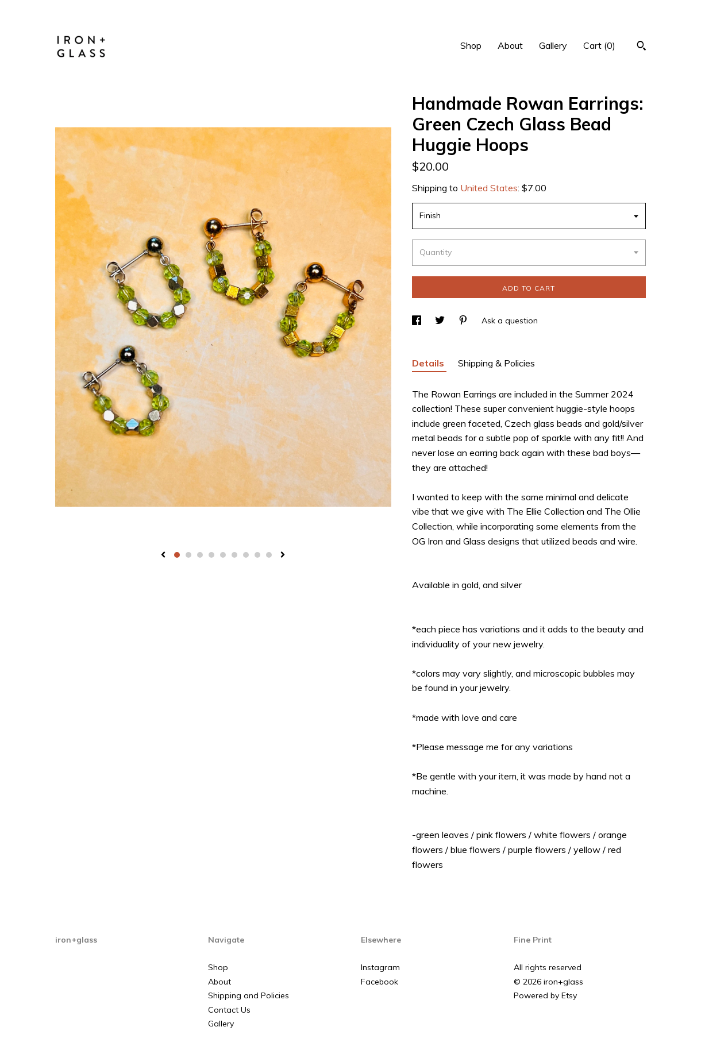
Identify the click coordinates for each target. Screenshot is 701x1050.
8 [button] (257, 555)
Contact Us (229, 1010)
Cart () (599, 45)
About (510, 45)
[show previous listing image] (163, 555)
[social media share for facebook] (417, 320)
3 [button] (200, 555)
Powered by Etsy (545, 995)
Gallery (553, 45)
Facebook (379, 981)
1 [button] (177, 555)
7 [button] (246, 555)
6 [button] (234, 555)
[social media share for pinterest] (464, 320)
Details (429, 363)
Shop (471, 45)
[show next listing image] (283, 555)
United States (489, 188)
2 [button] (188, 555)
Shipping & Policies (496, 363)
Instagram (380, 967)
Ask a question (510, 320)
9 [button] (269, 555)
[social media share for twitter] (441, 320)
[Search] (641, 47)
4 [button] (211, 555)
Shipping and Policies (248, 995)
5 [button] (223, 555)
